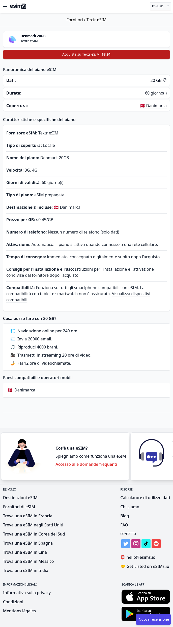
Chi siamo (129, 506)
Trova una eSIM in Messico (28, 561)
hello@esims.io (138, 557)
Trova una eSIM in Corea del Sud (34, 534)
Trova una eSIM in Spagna (28, 543)
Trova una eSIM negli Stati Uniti (33, 525)
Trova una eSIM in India (25, 570)
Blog (124, 516)
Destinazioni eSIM (20, 497)
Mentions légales (19, 611)
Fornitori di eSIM (19, 506)
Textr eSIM (96, 19)
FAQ (124, 525)
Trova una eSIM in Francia (27, 516)
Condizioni (13, 602)
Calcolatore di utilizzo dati (145, 497)
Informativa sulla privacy (27, 592)
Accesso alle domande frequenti (86, 464)
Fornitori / (76, 19)
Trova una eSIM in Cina (25, 552)
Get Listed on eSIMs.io (144, 566)
